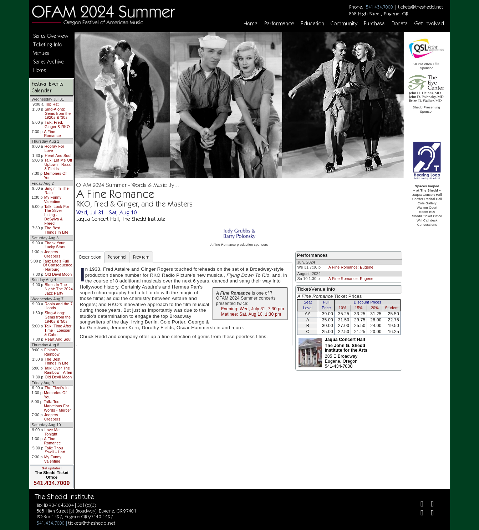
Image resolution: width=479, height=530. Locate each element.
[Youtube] (429, 513)
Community (344, 23)
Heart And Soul (58, 155)
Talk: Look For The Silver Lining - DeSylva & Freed (56, 214)
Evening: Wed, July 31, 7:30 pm (252, 308)
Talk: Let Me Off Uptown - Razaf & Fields (58, 164)
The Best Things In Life (56, 230)
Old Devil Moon (58, 274)
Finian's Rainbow (52, 352)
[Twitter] (429, 504)
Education (312, 23)
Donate (400, 23)
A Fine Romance (52, 133)
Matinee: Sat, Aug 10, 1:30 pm (251, 314)
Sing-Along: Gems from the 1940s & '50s (58, 317)
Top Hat (51, 104)
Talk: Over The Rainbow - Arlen (58, 370)
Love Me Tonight (52, 432)
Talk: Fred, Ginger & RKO (57, 124)
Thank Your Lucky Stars (55, 245)
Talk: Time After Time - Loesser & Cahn (57, 330)
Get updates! (52, 468)
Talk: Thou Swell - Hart (55, 450)
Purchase (374, 23)
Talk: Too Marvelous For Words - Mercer (57, 405)
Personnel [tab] (117, 257)
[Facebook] (418, 504)
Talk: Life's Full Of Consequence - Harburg (57, 265)
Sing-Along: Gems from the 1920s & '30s (58, 113)
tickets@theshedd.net (420, 7)
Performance (279, 23)
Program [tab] (141, 257)
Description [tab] (90, 257)
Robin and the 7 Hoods (58, 306)
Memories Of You (55, 175)
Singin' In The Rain (57, 190)
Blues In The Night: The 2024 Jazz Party (59, 288)
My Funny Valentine (53, 199)
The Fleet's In (56, 388)
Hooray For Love (54, 148)
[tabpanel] (184, 304)
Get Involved (429, 23)
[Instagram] (418, 513)
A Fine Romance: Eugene (350, 267)
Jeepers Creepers (52, 254)
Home (251, 23)
